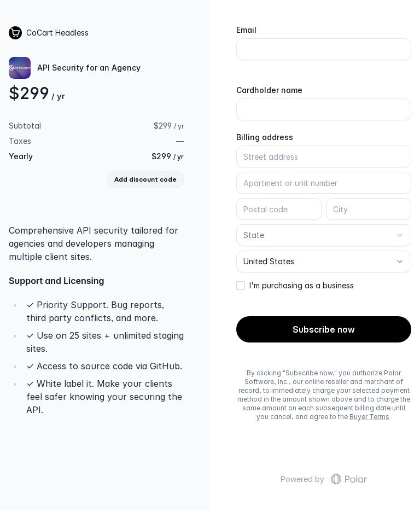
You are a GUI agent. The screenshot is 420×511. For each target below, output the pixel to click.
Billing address (264, 137)
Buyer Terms (369, 417)
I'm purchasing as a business (301, 285)
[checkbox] (240, 285)
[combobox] (323, 235)
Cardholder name (269, 90)
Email (246, 30)
